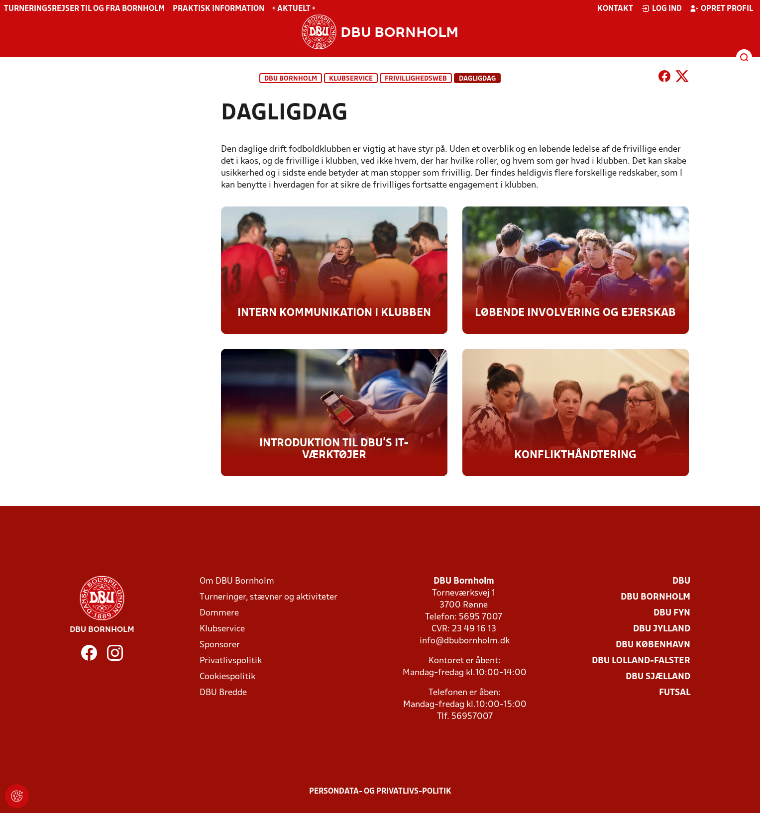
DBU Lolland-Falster (641, 661)
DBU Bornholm (290, 79)
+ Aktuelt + (294, 8)
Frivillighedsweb (416, 79)
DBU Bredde (223, 693)
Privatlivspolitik (231, 661)
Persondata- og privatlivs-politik (380, 791)
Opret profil (721, 8)
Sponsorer (220, 645)
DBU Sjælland (658, 677)
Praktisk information (218, 8)
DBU (681, 581)
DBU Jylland (661, 629)
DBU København (653, 645)
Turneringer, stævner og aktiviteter (268, 597)
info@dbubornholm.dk (465, 641)
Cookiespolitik (227, 677)
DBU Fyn (671, 613)
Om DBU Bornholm (237, 581)
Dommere (219, 613)
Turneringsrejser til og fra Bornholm (84, 8)
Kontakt (615, 8)
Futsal (674, 693)
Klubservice (222, 629)
